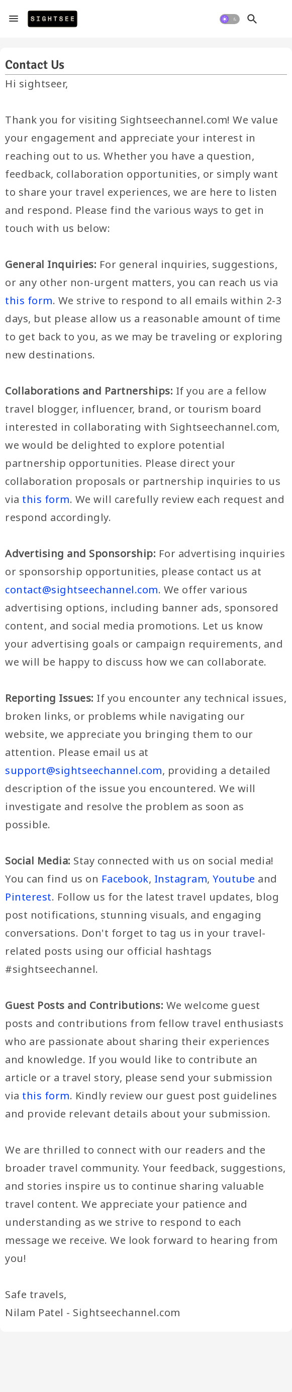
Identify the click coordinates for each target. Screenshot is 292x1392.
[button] (230, 19)
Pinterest (28, 897)
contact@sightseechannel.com (81, 589)
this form (29, 300)
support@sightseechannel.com (83, 770)
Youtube (234, 878)
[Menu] (13, 19)
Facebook (125, 878)
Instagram (181, 878)
